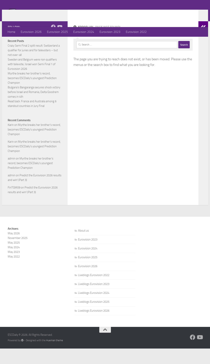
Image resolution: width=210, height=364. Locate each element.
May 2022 (14, 272)
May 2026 (14, 249)
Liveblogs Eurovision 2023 (93, 299)
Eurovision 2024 (83, 32)
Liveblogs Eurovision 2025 (93, 317)
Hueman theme (54, 355)
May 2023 (14, 267)
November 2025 (17, 253)
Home (11, 32)
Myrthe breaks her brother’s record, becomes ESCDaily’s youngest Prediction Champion (32, 93)
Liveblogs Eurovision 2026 (93, 326)
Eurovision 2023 (109, 32)
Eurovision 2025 (57, 32)
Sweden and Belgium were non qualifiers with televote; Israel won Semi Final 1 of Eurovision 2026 (32, 79)
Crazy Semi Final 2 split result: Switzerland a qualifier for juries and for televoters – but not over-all (34, 65)
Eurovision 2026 (31, 32)
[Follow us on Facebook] (53, 42)
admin (11, 174)
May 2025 (14, 258)
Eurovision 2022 (136, 32)
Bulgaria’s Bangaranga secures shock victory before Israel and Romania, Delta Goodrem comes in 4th (34, 107)
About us (83, 246)
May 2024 (14, 262)
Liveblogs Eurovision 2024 (93, 308)
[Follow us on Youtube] (59, 42)
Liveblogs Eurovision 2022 (93, 290)
